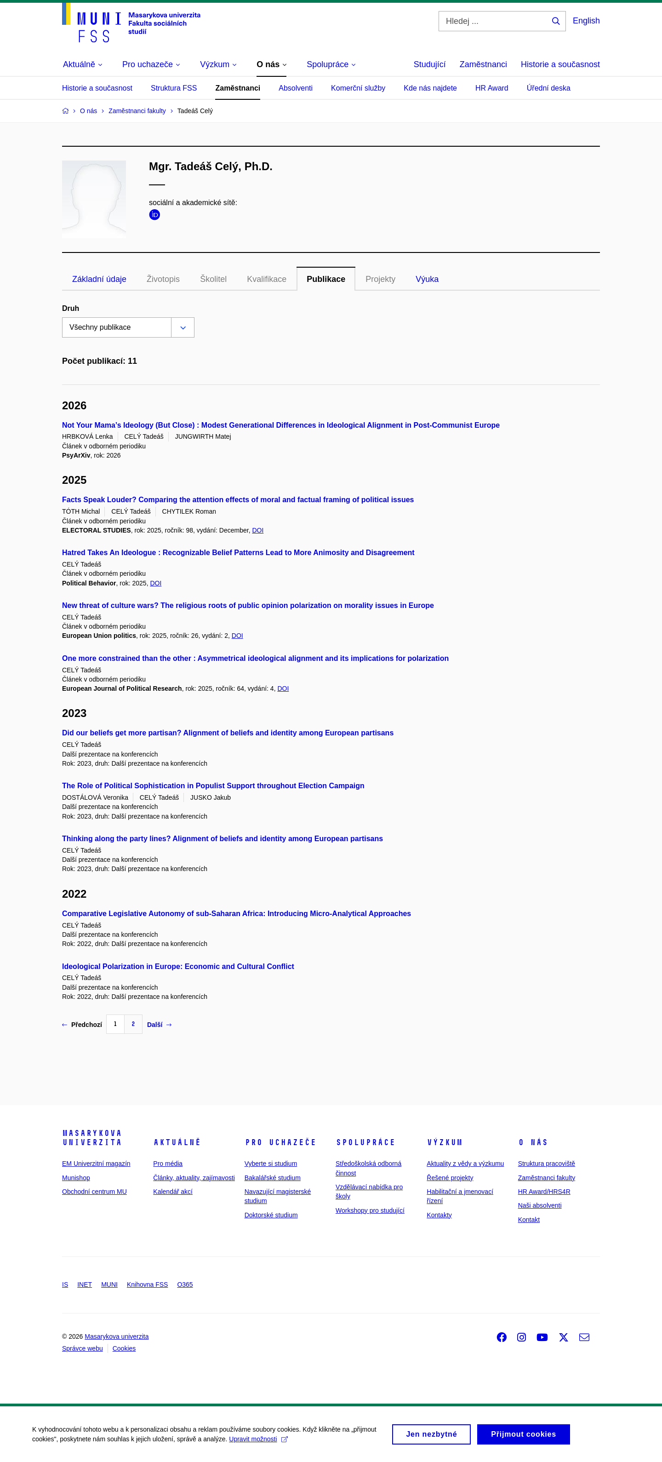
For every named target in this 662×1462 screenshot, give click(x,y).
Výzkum (444, 1142)
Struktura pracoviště (547, 1163)
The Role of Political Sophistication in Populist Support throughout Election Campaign (213, 786)
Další (159, 1024)
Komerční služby (358, 88)
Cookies (124, 1348)
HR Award (491, 88)
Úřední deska (549, 88)
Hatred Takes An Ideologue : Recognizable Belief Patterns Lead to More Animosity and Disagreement (238, 552)
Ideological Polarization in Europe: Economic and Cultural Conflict (178, 966)
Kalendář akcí (173, 1191)
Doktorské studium (271, 1215)
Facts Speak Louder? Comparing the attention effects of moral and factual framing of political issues (238, 500)
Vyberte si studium (271, 1163)
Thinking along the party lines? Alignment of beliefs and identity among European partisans (222, 839)
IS (65, 1284)
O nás (533, 1142)
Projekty (380, 279)
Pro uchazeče (280, 1142)
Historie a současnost (560, 64)
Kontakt (529, 1219)
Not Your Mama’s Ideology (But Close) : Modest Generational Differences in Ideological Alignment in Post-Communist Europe (281, 425)
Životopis (163, 279)
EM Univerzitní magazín (96, 1163)
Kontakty (439, 1215)
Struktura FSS (174, 88)
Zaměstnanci (483, 64)
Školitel (213, 279)
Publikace (326, 279)
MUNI (109, 1284)
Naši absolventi (540, 1205)
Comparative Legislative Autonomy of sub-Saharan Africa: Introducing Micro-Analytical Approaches (236, 913)
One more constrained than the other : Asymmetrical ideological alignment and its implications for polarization (255, 658)
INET (84, 1284)
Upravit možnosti (258, 1442)
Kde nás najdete (430, 88)
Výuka (427, 279)
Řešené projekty (450, 1177)
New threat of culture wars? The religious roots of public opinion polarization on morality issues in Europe (248, 605)
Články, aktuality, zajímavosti (194, 1177)
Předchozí (82, 1024)
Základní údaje (99, 279)
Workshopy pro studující (370, 1210)
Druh (70, 308)
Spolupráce (365, 1142)
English (586, 20)
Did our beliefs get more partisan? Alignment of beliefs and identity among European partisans (228, 733)
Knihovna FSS (147, 1284)
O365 (185, 1284)
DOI (257, 530)
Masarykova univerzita (92, 1137)
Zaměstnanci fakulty (547, 1177)
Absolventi (296, 88)
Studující (430, 64)
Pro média (168, 1163)
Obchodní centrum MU (94, 1191)
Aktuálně (177, 1142)
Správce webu (82, 1348)
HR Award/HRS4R (544, 1191)
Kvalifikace (266, 279)
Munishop (76, 1177)
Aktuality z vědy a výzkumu (465, 1163)
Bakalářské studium (273, 1177)
